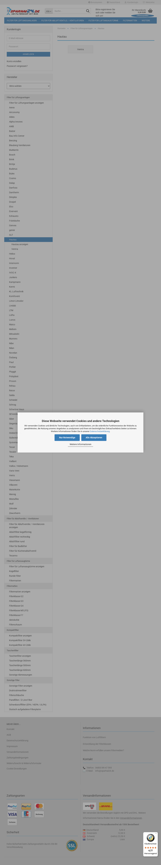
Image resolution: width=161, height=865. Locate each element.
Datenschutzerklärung (100, 431)
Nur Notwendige (67, 437)
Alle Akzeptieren (94, 437)
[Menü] (156, 834)
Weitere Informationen (80, 444)
